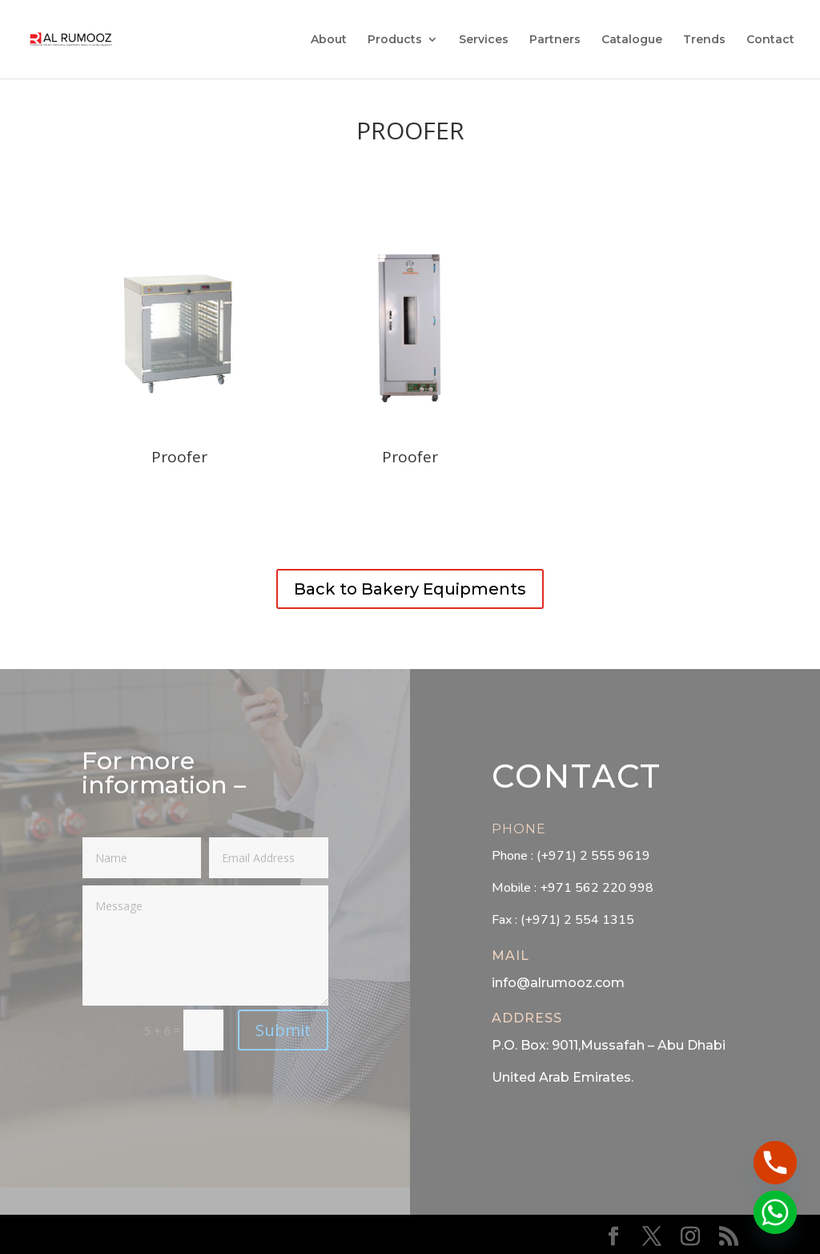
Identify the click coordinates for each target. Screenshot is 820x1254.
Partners (555, 40)
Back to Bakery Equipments (410, 589)
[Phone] (775, 1162)
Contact (770, 40)
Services (483, 40)
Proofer (410, 130)
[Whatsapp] (775, 1212)
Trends (704, 40)
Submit (283, 1030)
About (329, 40)
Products (395, 40)
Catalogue (631, 40)
